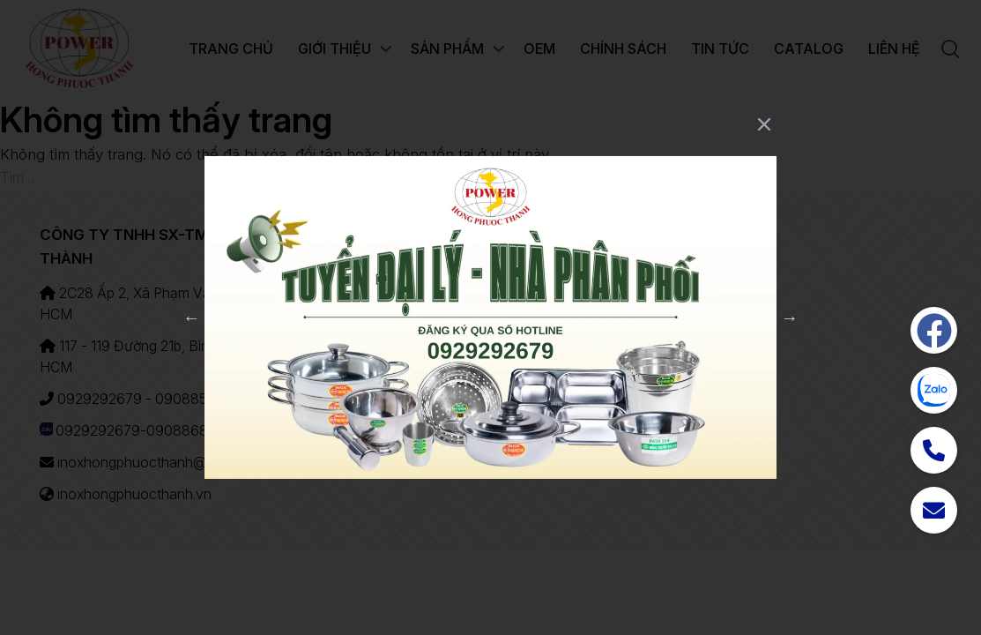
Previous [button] (191, 317)
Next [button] (790, 317)
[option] (490, 317)
